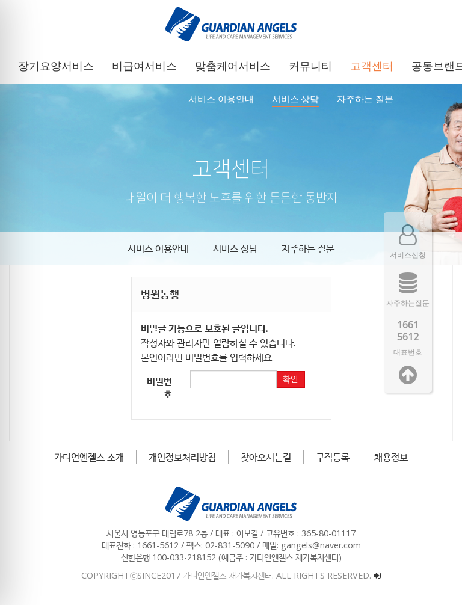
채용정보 (391, 457)
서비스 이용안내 (158, 248)
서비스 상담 (235, 248)
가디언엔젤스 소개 (89, 457)
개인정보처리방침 (182, 457)
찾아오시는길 (266, 457)
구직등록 (333, 457)
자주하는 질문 (308, 248)
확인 (290, 379)
